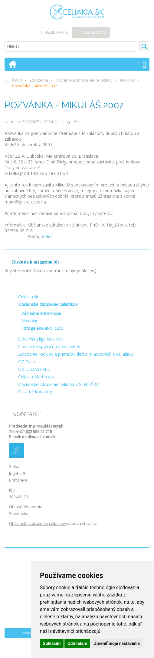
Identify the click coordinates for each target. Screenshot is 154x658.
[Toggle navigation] (144, 64)
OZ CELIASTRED (34, 369)
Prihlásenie (94, 32)
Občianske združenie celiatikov (84, 80)
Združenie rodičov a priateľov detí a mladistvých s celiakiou (75, 354)
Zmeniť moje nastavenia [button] (117, 643)
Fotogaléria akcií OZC (42, 328)
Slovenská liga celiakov (40, 339)
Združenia (38, 80)
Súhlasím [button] (52, 643)
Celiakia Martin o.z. (36, 377)
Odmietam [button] (77, 643)
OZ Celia (26, 361)
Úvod (17, 80)
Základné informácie (41, 313)
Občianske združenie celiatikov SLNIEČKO (59, 384)
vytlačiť (70, 121)
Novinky (127, 80)
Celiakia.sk (28, 297)
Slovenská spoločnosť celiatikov (49, 346)
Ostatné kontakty (35, 391)
